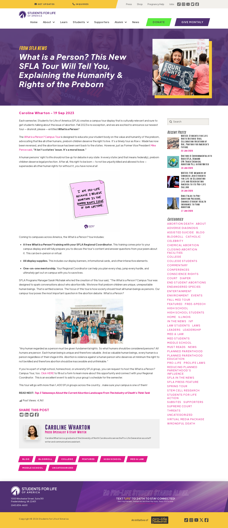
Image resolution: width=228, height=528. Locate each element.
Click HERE (47, 373)
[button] (80, 4)
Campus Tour (42, 136)
